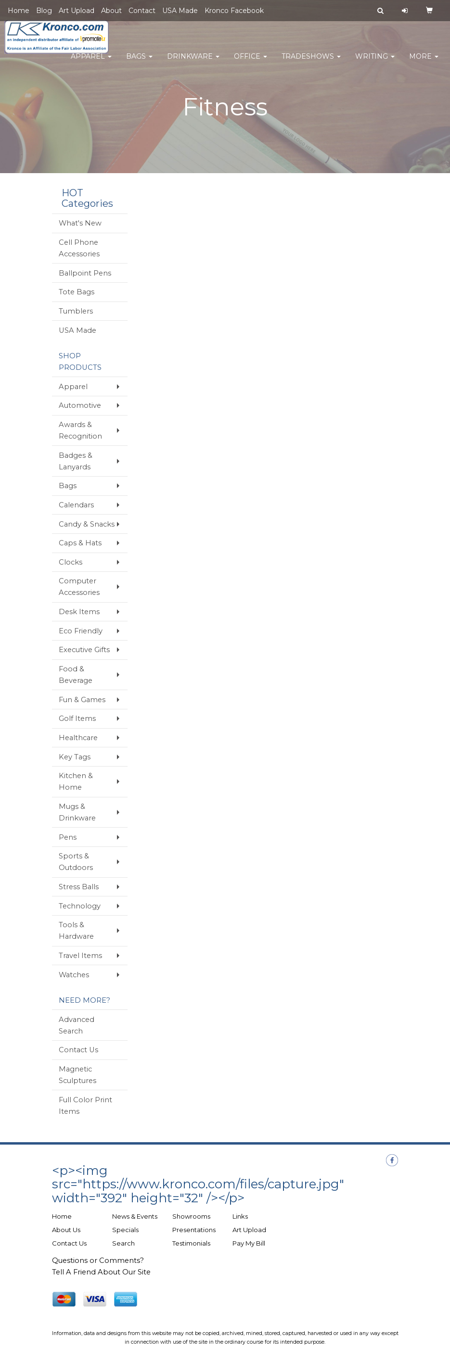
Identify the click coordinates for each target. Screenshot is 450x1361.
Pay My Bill (248, 1243)
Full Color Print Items (85, 1106)
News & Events (134, 1216)
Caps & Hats (80, 543)
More (423, 62)
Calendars (76, 505)
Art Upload (76, 10)
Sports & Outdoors (76, 862)
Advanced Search (76, 1025)
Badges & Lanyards (75, 461)
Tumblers (76, 311)
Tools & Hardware (76, 930)
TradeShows (311, 62)
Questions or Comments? (98, 1260)
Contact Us (78, 1050)
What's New (80, 223)
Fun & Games (82, 699)
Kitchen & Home (76, 781)
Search (123, 1243)
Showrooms (191, 1216)
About (111, 10)
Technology (80, 906)
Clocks (70, 562)
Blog (44, 10)
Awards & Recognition (80, 430)
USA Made (180, 10)
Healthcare (78, 737)
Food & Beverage (75, 675)
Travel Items (80, 955)
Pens (68, 837)
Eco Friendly (81, 631)
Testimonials (191, 1243)
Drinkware (193, 62)
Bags (139, 62)
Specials (125, 1230)
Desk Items (79, 611)
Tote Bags (76, 292)
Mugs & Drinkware (77, 812)
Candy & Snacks (87, 524)
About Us (66, 1230)
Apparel (91, 62)
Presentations (194, 1230)
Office (250, 62)
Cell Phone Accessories (79, 248)
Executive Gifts (84, 649)
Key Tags (74, 757)
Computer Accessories (79, 587)
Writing (375, 62)
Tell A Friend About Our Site (101, 1272)
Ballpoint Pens (85, 273)
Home (18, 10)
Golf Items (77, 718)
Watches (74, 974)
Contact (142, 10)
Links (240, 1216)
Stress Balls (79, 886)
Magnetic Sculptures (77, 1075)
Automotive (80, 405)
